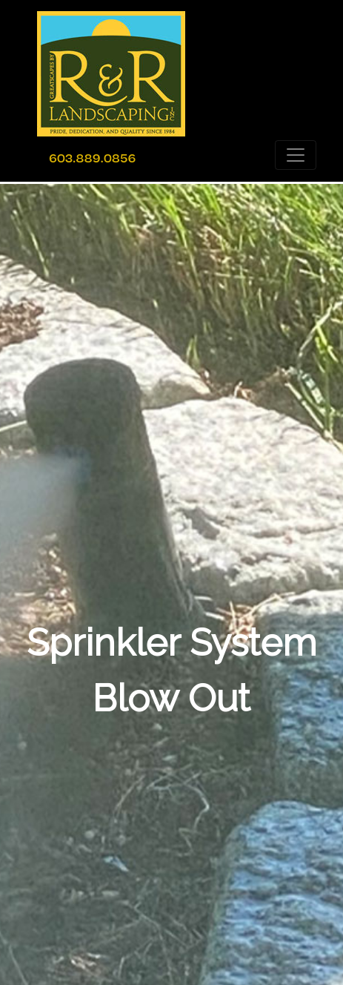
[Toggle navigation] (295, 155)
